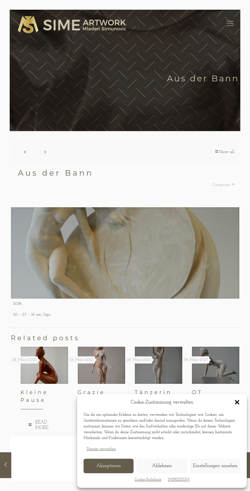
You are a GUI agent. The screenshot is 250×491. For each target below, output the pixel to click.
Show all (225, 152)
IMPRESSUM (178, 480)
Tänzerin (153, 392)
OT (197, 392)
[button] (237, 402)
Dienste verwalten (101, 449)
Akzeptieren (108, 466)
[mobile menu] (230, 24)
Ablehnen (162, 466)
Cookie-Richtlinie (148, 480)
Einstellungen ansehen (215, 466)
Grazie (91, 392)
